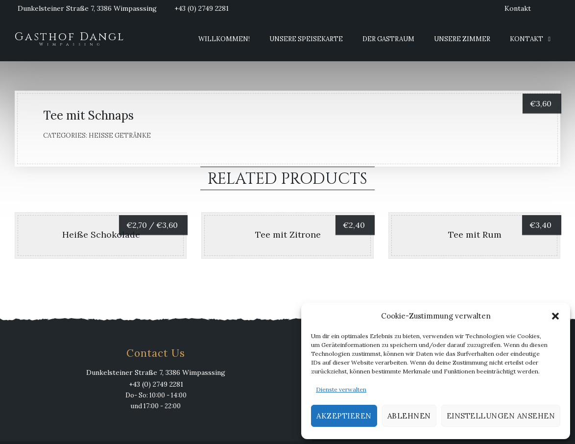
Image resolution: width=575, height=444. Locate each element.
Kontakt (517, 8)
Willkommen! (224, 39)
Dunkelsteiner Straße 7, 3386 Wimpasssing (87, 8)
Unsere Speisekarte (306, 39)
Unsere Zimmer (462, 39)
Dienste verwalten (341, 389)
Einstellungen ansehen (501, 415)
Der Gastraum (388, 39)
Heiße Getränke (120, 135)
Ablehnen (409, 415)
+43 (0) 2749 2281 (201, 8)
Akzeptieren (344, 415)
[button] (555, 316)
